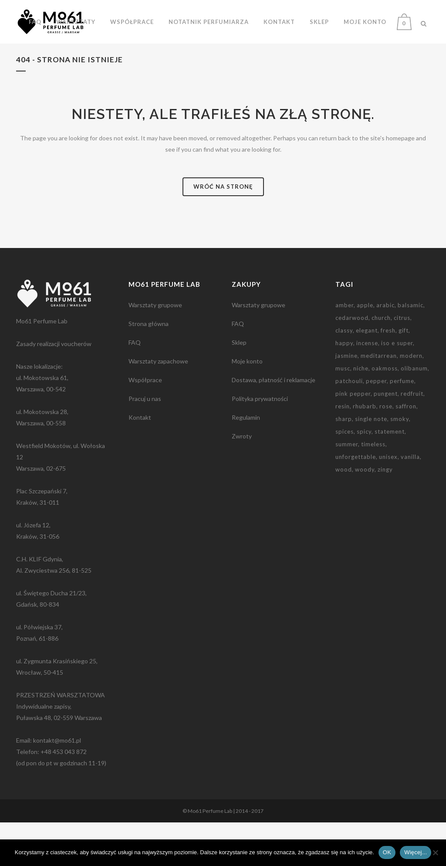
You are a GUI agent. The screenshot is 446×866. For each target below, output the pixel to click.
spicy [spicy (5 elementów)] (364, 475)
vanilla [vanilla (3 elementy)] (410, 500)
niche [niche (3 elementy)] (360, 411)
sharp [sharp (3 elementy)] (343, 462)
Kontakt (139, 461)
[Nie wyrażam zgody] (435, 852)
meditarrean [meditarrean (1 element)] (379, 399)
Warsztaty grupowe (155, 348)
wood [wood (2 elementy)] (343, 512)
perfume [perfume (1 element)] (402, 424)
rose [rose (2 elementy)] (385, 449)
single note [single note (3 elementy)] (371, 462)
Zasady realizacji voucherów (53, 387)
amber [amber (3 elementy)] (344, 348)
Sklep (239, 386)
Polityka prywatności (260, 442)
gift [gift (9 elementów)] (404, 373)
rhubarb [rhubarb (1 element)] (364, 449)
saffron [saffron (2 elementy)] (405, 449)
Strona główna (148, 367)
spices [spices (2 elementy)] (344, 475)
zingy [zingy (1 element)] (385, 512)
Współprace (145, 423)
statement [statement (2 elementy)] (390, 475)
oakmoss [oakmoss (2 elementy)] (385, 411)
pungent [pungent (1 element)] (386, 437)
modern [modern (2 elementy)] (411, 399)
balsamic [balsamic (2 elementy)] (410, 348)
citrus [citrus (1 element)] (402, 361)
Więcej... (415, 852)
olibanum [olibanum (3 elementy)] (414, 411)
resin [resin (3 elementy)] (342, 449)
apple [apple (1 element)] (365, 348)
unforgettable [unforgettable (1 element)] (355, 500)
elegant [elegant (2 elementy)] (367, 373)
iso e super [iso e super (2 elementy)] (397, 386)
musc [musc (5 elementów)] (342, 411)
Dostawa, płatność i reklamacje (273, 423)
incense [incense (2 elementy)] (367, 386)
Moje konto (247, 404)
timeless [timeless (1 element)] (373, 487)
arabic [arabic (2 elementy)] (385, 348)
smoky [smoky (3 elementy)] (399, 462)
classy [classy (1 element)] (344, 373)
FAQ (134, 386)
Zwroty (242, 479)
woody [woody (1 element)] (365, 512)
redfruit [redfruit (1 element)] (412, 437)
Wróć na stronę (223, 230)
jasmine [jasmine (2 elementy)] (346, 399)
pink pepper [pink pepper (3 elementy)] (353, 437)
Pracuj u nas (144, 442)
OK (387, 852)
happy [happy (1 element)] (344, 386)
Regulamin (246, 461)
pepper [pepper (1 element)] (376, 424)
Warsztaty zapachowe (158, 404)
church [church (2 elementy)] (381, 361)
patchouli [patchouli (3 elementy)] (349, 424)
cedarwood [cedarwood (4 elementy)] (351, 361)
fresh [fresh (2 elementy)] (388, 373)
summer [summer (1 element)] (346, 487)
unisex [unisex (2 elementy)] (388, 500)
